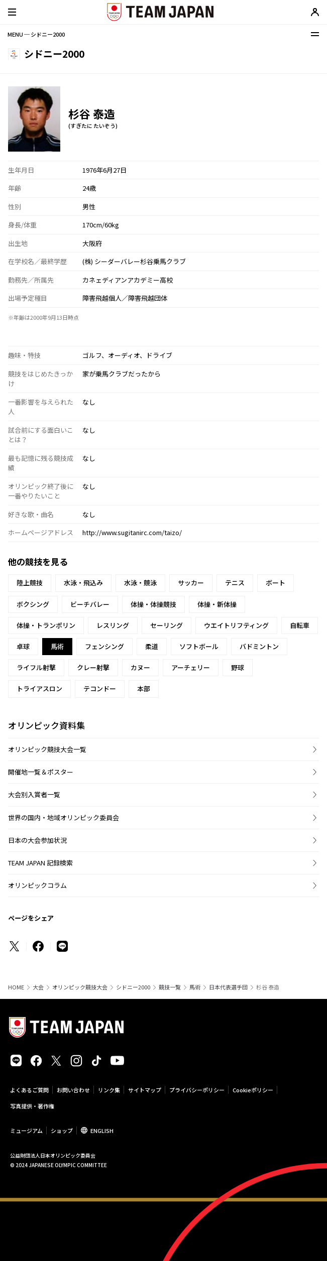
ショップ (62, 1130)
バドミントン (259, 646)
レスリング (112, 625)
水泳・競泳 (140, 582)
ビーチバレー (90, 604)
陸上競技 (30, 582)
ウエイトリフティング (236, 625)
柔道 (151, 646)
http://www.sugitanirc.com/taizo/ (132, 532)
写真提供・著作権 (32, 1106)
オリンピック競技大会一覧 (47, 749)
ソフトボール (199, 646)
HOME (16, 987)
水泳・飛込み (83, 582)
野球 (237, 667)
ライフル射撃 (36, 667)
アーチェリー (190, 667)
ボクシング (33, 604)
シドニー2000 (133, 987)
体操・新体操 (217, 604)
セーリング (166, 625)
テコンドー (99, 688)
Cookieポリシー (253, 1090)
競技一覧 (170, 987)
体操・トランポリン (46, 625)
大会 (38, 987)
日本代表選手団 (228, 987)
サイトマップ (144, 1090)
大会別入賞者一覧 (34, 794)
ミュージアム (26, 1130)
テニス (235, 582)
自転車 (299, 625)
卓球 (23, 646)
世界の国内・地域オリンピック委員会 (63, 817)
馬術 (194, 987)
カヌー (140, 667)
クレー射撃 (93, 667)
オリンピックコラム (37, 885)
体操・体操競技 (153, 604)
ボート (275, 582)
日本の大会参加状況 (37, 840)
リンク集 (109, 1090)
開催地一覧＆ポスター (40, 772)
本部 (143, 688)
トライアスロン (39, 688)
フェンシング (104, 646)
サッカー (191, 582)
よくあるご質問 (29, 1090)
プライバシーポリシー (197, 1090)
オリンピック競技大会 (79, 987)
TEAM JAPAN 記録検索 (40, 862)
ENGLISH (102, 1130)
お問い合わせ (73, 1090)
